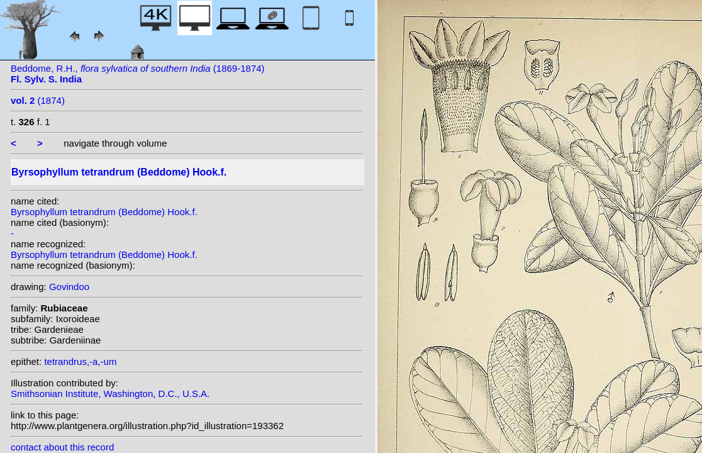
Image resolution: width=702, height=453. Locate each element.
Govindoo (69, 286)
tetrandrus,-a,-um (80, 361)
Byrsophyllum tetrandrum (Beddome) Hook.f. (104, 211)
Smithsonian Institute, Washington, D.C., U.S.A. (110, 393)
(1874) (38, 100)
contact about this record (62, 447)
